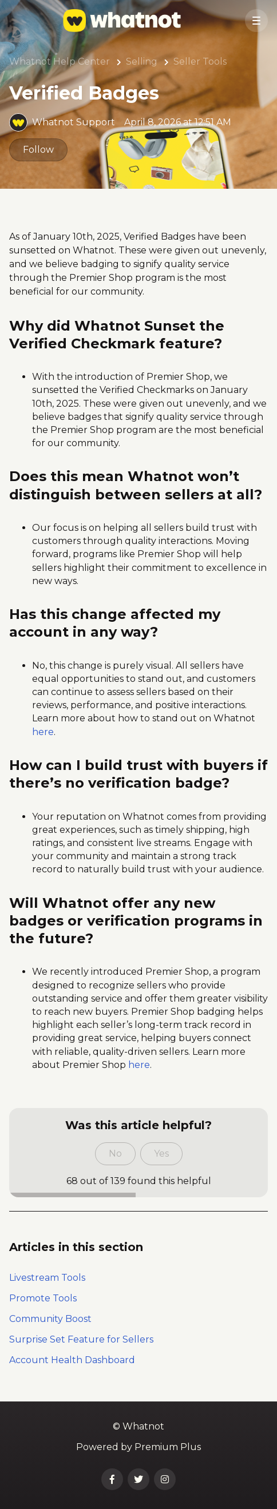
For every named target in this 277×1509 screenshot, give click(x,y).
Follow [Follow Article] (38, 149)
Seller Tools (200, 61)
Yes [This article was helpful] (161, 1153)
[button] (256, 20)
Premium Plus (167, 1447)
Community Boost (50, 1318)
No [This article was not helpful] (115, 1153)
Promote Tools (43, 1298)
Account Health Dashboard (72, 1360)
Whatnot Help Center (59, 61)
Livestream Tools (47, 1277)
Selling (141, 61)
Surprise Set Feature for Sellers (81, 1339)
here (43, 731)
